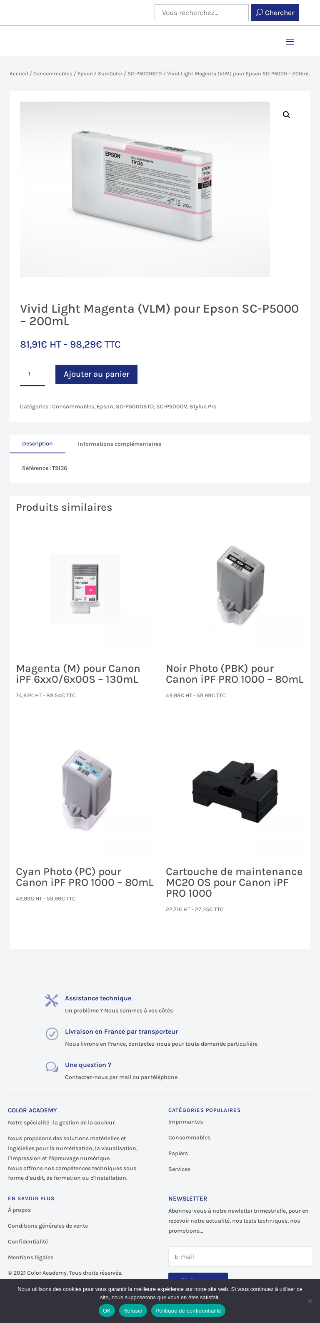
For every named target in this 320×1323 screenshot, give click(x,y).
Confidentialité (28, 1241)
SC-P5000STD (145, 73)
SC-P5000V (171, 406)
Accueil (19, 73)
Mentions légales (30, 1257)
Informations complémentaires (119, 444)
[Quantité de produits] (32, 374)
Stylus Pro (203, 406)
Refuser (133, 1311)
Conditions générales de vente (48, 1225)
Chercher (279, 12)
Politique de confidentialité (188, 1311)
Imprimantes (185, 1121)
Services (179, 1169)
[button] (286, 114)
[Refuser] (309, 1301)
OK (107, 1311)
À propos (19, 1210)
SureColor (110, 73)
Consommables (52, 73)
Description (37, 443)
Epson (85, 73)
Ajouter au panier (96, 374)
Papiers (178, 1153)
